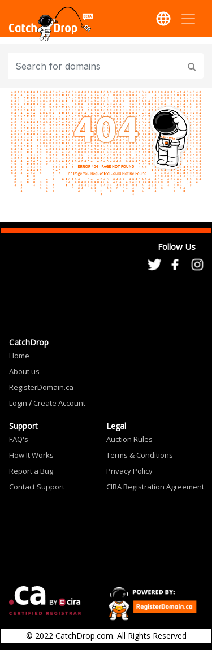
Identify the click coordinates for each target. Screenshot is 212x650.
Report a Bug (31, 471)
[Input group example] (95, 66)
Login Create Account (47, 403)
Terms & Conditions (139, 455)
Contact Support (36, 487)
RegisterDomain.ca (41, 387)
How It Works (31, 455)
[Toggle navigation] (188, 18)
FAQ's (18, 439)
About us (24, 371)
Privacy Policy (129, 471)
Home (19, 355)
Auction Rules (129, 439)
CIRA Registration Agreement (155, 487)
